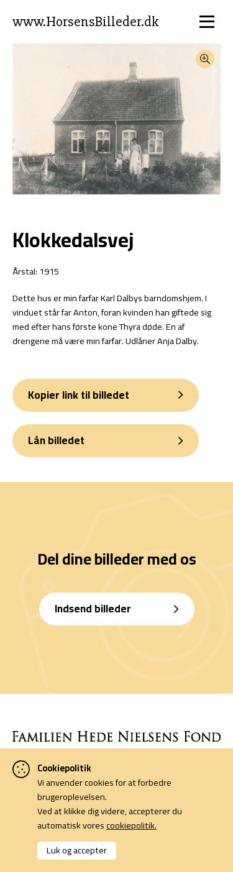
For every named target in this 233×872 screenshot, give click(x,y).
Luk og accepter (77, 850)
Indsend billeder (93, 609)
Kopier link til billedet (78, 395)
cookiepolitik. (131, 825)
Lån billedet (56, 440)
